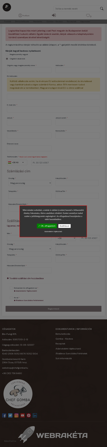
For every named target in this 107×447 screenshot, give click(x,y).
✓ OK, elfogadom (46, 225)
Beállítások (64, 226)
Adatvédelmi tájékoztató (53, 231)
